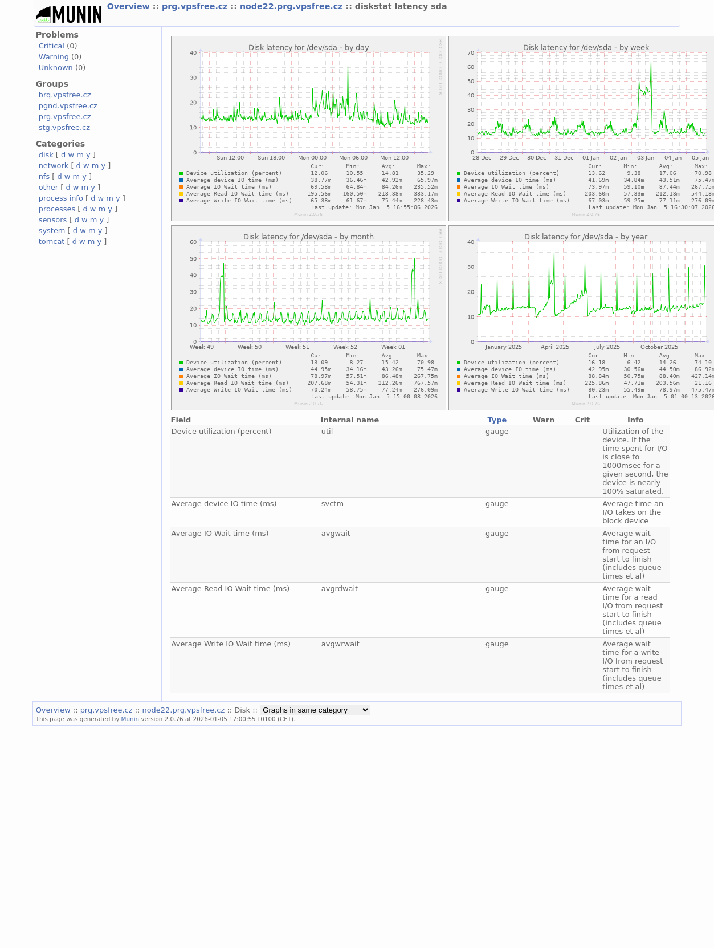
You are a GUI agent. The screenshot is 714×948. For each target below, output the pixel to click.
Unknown (56, 67)
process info (61, 198)
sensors (53, 219)
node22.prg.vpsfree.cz (293, 6)
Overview (130, 6)
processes (57, 209)
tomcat (52, 241)
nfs (44, 176)
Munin (130, 718)
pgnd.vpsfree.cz (68, 105)
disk (46, 154)
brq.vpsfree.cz (65, 95)
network (54, 165)
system (52, 230)
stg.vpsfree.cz (64, 127)
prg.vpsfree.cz (196, 6)
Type (497, 420)
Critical (51, 46)
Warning (54, 56)
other (49, 187)
